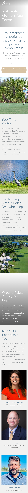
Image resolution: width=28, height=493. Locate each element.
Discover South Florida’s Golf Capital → (14, 70)
